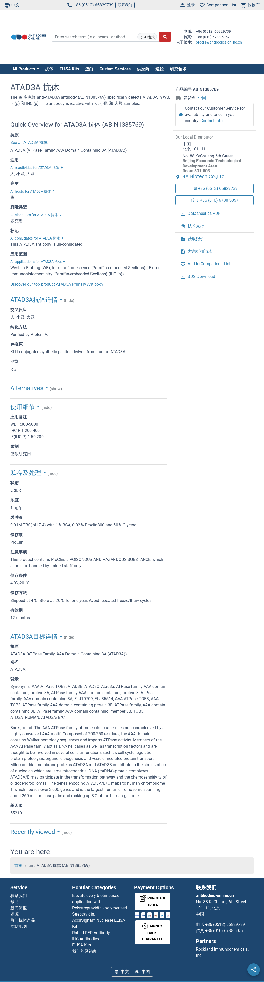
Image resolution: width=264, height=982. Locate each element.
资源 (14, 914)
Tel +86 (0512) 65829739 (215, 188)
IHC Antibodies (85, 938)
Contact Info (211, 120)
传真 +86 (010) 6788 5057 (214, 200)
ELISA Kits (69, 68)
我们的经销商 (84, 951)
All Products (24, 68)
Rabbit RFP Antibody (91, 932)
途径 (159, 68)
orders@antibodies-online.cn (219, 42)
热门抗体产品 (22, 920)
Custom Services (115, 68)
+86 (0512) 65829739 (90, 5)
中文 (12, 5)
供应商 (143, 68)
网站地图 (18, 926)
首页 (18, 865)
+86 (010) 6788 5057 (224, 930)
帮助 (14, 901)
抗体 (49, 68)
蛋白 (89, 68)
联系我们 (125, 5)
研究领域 (178, 68)
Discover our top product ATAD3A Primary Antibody (56, 284)
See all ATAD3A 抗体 (29, 142)
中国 (202, 97)
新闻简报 (18, 908)
